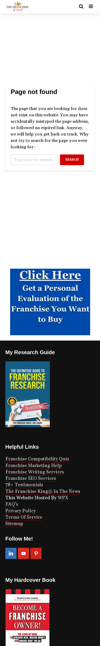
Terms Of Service (23, 517)
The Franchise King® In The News (42, 491)
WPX (63, 498)
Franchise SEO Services (30, 478)
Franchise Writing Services (34, 472)
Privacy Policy (20, 511)
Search (72, 160)
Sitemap (14, 524)
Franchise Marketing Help (33, 466)
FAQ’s (11, 504)
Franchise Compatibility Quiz (37, 459)
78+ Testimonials (24, 485)
